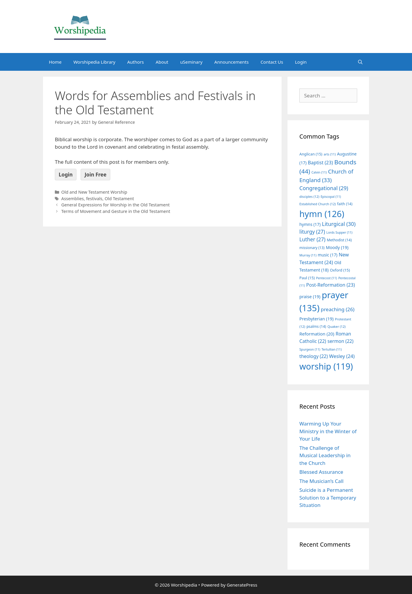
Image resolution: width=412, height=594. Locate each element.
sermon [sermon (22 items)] (341, 341)
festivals (94, 198)
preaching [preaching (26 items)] (337, 309)
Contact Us (272, 62)
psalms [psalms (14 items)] (316, 326)
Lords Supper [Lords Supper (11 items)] (339, 232)
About (162, 62)
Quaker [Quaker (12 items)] (337, 326)
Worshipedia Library (94, 62)
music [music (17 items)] (327, 255)
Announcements (231, 62)
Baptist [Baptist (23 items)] (320, 162)
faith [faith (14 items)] (344, 203)
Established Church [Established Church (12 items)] (317, 204)
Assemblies (72, 198)
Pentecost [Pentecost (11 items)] (326, 278)
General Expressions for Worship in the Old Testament (115, 205)
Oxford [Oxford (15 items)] (340, 270)
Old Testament (119, 198)
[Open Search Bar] (360, 62)
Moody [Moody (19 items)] (337, 247)
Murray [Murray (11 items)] (308, 255)
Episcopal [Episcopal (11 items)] (331, 197)
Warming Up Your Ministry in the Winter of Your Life (328, 431)
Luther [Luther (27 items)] (312, 239)
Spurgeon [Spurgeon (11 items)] (309, 349)
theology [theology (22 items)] (313, 356)
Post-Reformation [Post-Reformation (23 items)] (330, 285)
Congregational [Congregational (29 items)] (323, 188)
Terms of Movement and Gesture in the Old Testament (115, 211)
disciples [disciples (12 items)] (309, 196)
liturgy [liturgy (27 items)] (312, 231)
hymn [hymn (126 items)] (321, 213)
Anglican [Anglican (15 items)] (310, 154)
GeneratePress (242, 585)
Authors (135, 62)
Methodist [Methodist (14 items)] (339, 240)
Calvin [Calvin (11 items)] (319, 172)
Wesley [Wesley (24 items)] (341, 356)
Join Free (95, 174)
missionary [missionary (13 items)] (312, 247)
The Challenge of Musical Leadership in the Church (325, 455)
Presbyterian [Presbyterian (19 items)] (316, 319)
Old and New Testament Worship (94, 192)
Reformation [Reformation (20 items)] (316, 334)
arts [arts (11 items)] (330, 154)
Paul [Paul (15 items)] (307, 277)
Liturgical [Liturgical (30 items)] (339, 223)
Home (55, 62)
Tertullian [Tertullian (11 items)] (332, 349)
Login (300, 62)
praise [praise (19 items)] (309, 296)
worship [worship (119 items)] (326, 366)
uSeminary (191, 62)
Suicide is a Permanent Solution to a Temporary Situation (327, 497)
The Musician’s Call (321, 481)
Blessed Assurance (321, 471)
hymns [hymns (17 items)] (310, 224)
